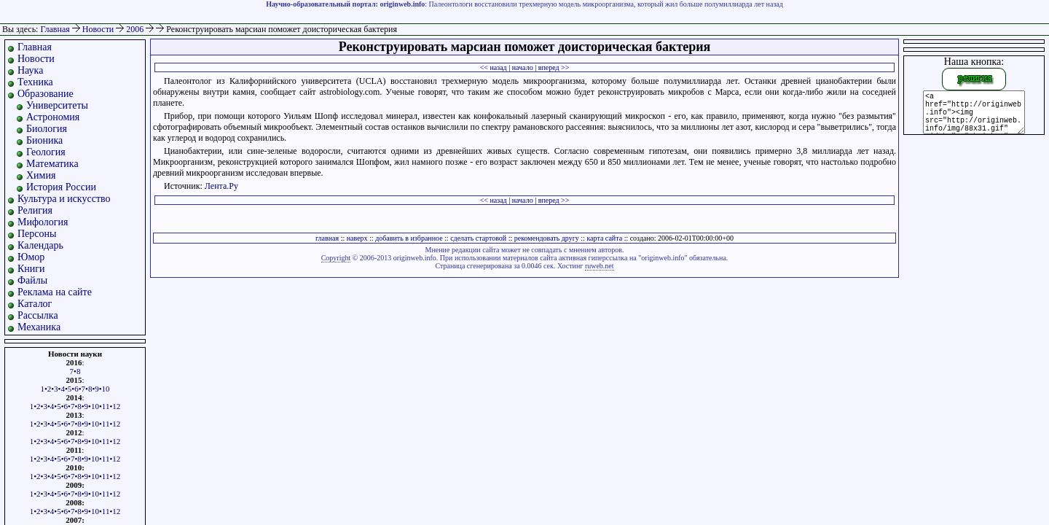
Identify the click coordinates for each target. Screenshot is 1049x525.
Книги (31, 268)
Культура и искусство (64, 198)
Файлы (32, 280)
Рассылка (37, 315)
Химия (40, 175)
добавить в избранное (408, 238)
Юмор (30, 257)
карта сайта (604, 238)
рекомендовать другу (546, 238)
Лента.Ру (221, 186)
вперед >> (554, 67)
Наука (30, 70)
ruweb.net (599, 266)
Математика (52, 163)
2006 (136, 29)
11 (106, 406)
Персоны (36, 233)
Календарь (40, 245)
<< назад (493, 67)
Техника (35, 82)
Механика (38, 327)
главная (327, 238)
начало (522, 67)
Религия (34, 210)
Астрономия (52, 117)
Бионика (44, 140)
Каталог (34, 303)
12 (116, 406)
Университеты (57, 105)
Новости (99, 29)
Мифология (42, 222)
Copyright (336, 258)
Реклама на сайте (54, 292)
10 (106, 388)
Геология (46, 152)
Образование (45, 93)
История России (61, 187)
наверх (357, 238)
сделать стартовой (478, 238)
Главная (54, 29)
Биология (46, 128)
